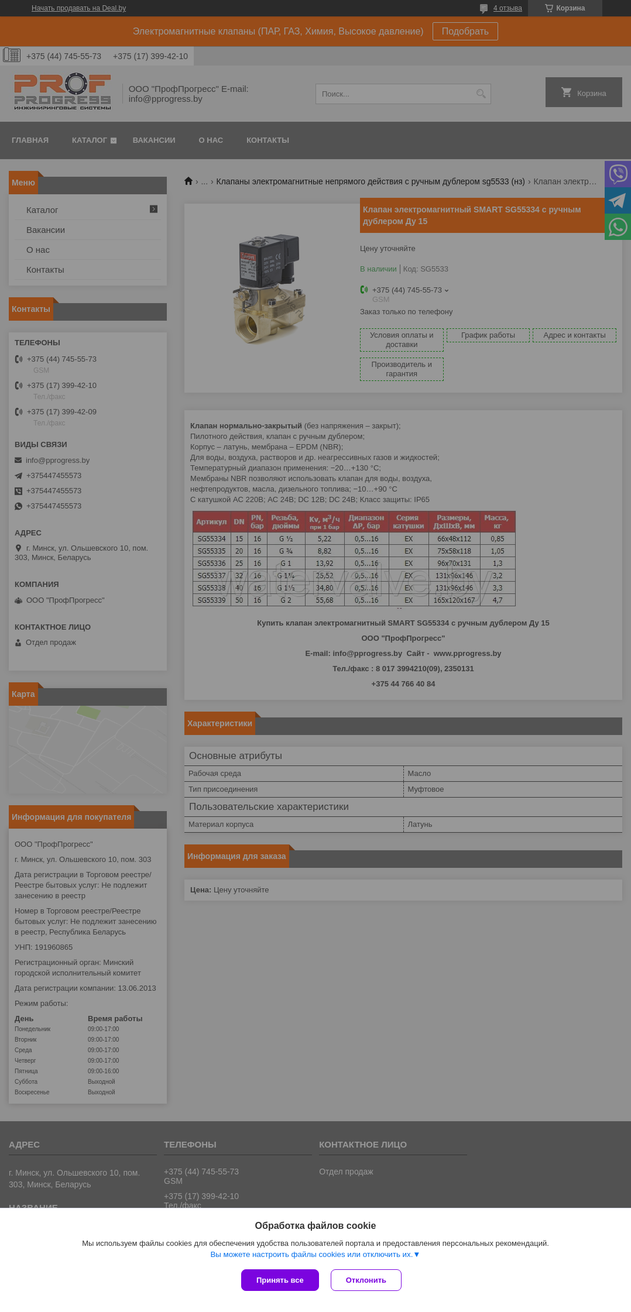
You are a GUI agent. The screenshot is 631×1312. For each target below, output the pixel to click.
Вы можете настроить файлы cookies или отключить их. (311, 1254)
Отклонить (366, 1280)
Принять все (280, 1280)
